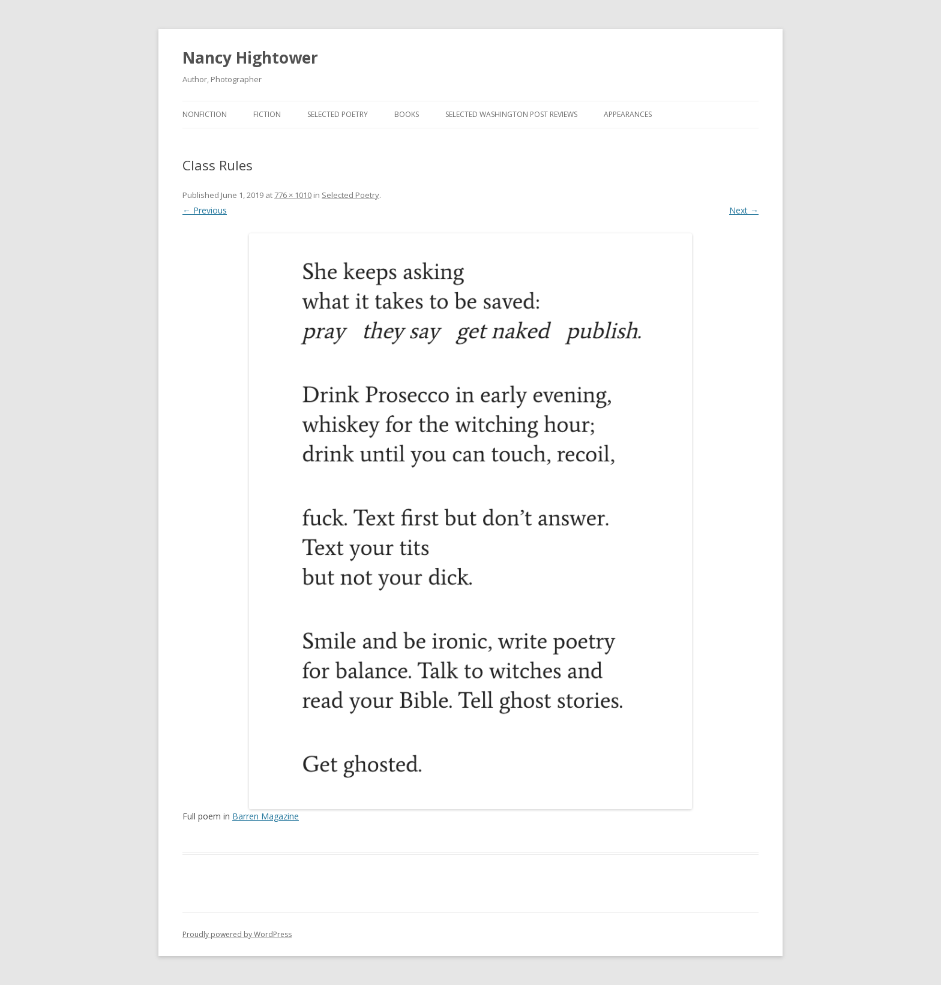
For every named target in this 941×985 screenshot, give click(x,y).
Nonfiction (204, 114)
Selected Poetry (337, 114)
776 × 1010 (292, 195)
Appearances (628, 114)
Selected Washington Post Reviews (511, 114)
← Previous (204, 210)
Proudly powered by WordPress (237, 934)
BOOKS (406, 114)
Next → (744, 210)
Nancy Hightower (250, 57)
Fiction (267, 114)
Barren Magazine (265, 816)
